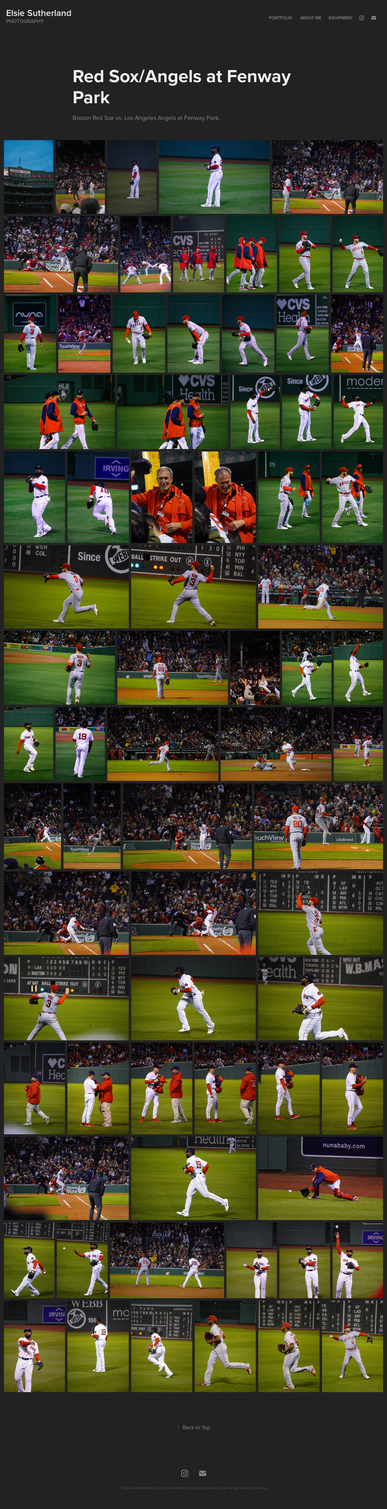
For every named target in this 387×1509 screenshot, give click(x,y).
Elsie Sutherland (38, 12)
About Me (310, 18)
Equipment (341, 18)
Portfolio (280, 18)
